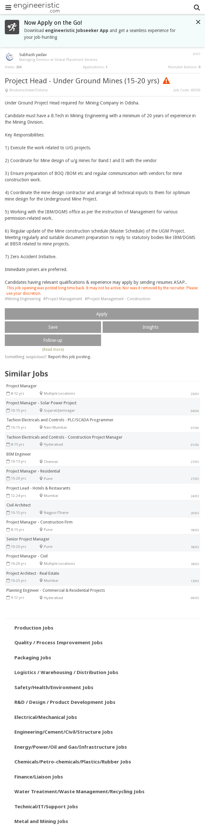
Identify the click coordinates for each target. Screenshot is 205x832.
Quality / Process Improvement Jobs (58, 642)
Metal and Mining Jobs (41, 821)
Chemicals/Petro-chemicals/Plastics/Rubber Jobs (72, 761)
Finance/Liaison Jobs (38, 776)
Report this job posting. (69, 356)
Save (53, 327)
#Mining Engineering (23, 299)
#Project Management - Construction (117, 299)
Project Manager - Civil (27, 556)
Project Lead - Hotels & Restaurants (38, 488)
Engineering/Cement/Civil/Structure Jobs (63, 732)
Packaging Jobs (32, 657)
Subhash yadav (33, 54)
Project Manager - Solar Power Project (41, 402)
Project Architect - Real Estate (32, 573)
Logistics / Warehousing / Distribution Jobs (66, 672)
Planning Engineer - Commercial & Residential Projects (55, 590)
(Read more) (53, 349)
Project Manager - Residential (33, 471)
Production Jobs (33, 627)
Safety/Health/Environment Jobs (53, 687)
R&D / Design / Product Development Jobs (64, 702)
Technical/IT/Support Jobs (46, 806)
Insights (150, 327)
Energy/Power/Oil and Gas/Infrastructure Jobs (70, 747)
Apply (101, 314)
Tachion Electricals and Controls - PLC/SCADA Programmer (60, 419)
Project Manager (21, 385)
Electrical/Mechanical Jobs (45, 717)
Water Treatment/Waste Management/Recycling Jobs (79, 791)
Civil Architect (18, 505)
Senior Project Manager (28, 539)
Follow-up (52, 340)
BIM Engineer (18, 454)
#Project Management (62, 299)
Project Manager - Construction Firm (39, 522)
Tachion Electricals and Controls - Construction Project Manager (64, 437)
